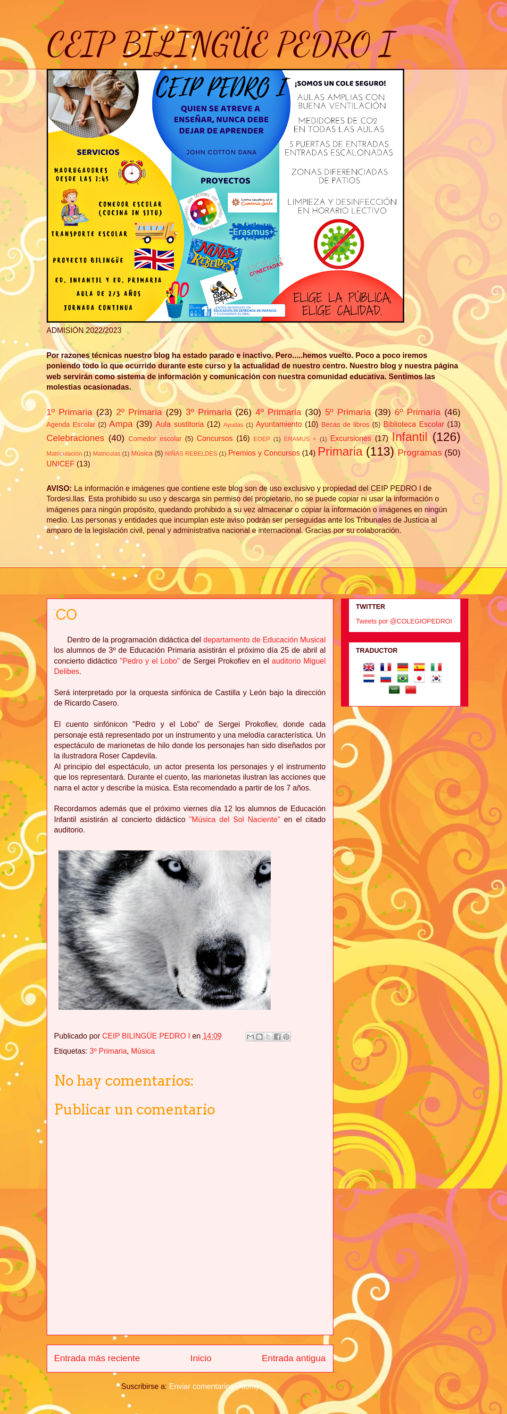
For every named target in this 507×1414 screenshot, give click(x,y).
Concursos (215, 438)
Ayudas (233, 424)
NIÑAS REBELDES (191, 453)
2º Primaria (139, 412)
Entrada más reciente (97, 1358)
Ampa (121, 424)
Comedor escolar (155, 438)
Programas (420, 452)
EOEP (261, 438)
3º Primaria (209, 412)
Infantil (409, 436)
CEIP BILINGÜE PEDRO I (220, 44)
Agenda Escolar (71, 424)
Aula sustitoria (180, 424)
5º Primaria (348, 412)
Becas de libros (345, 424)
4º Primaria (278, 412)
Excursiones (350, 438)
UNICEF (61, 464)
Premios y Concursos (264, 453)
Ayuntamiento (279, 424)
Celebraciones (76, 438)
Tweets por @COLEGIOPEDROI (404, 621)
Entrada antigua (293, 1358)
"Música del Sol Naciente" (232, 819)
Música (142, 453)
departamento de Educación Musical (264, 640)
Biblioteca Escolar (413, 424)
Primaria (340, 451)
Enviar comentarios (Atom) (213, 1386)
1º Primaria (69, 412)
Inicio (201, 1358)
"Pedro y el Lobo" (150, 661)
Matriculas (106, 453)
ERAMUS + (300, 438)
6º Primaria (418, 412)
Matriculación (64, 453)
